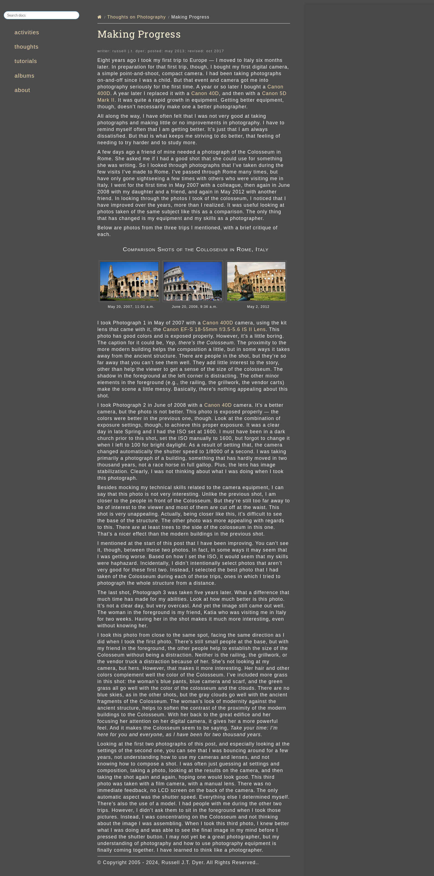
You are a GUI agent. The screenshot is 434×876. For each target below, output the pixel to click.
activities (27, 32)
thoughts (27, 47)
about (22, 90)
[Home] (99, 17)
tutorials (26, 61)
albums (25, 76)
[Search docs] (41, 15)
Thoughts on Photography (136, 17)
